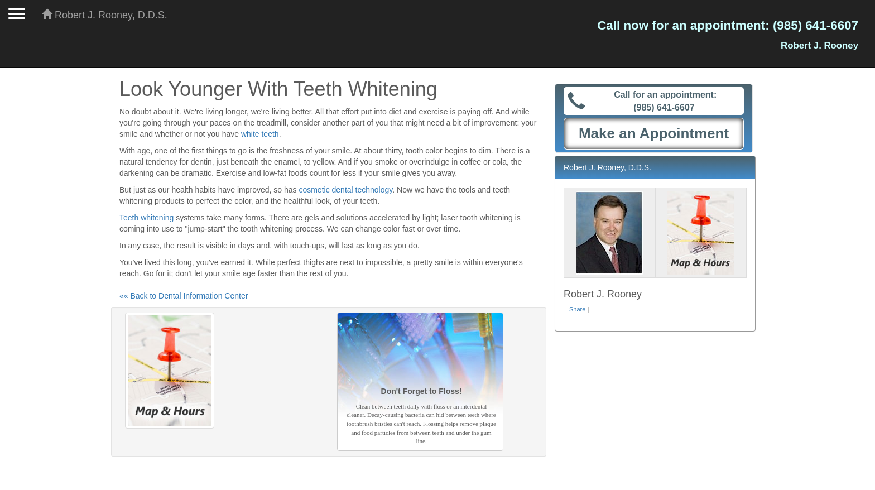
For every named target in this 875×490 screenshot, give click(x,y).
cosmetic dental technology (345, 189)
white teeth (260, 133)
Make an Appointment (654, 133)
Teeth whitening (146, 217)
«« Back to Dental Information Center (183, 295)
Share (577, 309)
